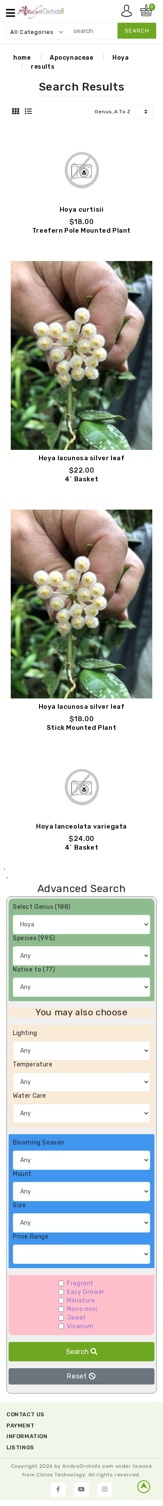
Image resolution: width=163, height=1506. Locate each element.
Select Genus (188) (42, 907)
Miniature (81, 1300)
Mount (22, 1174)
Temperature (33, 1064)
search (137, 30)
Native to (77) (34, 969)
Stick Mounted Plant (81, 728)
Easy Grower (86, 1292)
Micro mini (82, 1309)
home (21, 57)
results (42, 66)
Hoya (120, 57)
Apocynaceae (72, 57)
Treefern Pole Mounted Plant (81, 230)
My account (128, 13)
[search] (110, 31)
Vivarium (80, 1326)
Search (81, 1352)
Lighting (25, 1033)
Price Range (31, 1236)
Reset (81, 1376)
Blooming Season (38, 1142)
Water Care (29, 1095)
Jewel (76, 1317)
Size (19, 1205)
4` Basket (81, 479)
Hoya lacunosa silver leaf (82, 458)
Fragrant (80, 1283)
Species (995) (34, 938)
